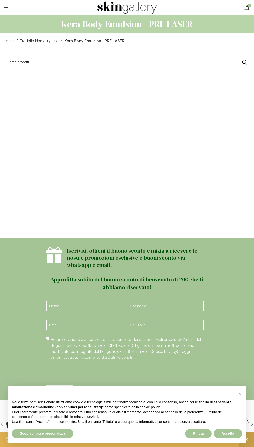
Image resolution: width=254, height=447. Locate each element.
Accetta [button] (228, 433)
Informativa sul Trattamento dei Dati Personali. (92, 357)
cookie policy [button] (149, 407)
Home (9, 41)
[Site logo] (127, 7)
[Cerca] (127, 62)
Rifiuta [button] (198, 433)
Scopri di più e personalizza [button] (42, 433)
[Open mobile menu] (6, 7)
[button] (240, 394)
